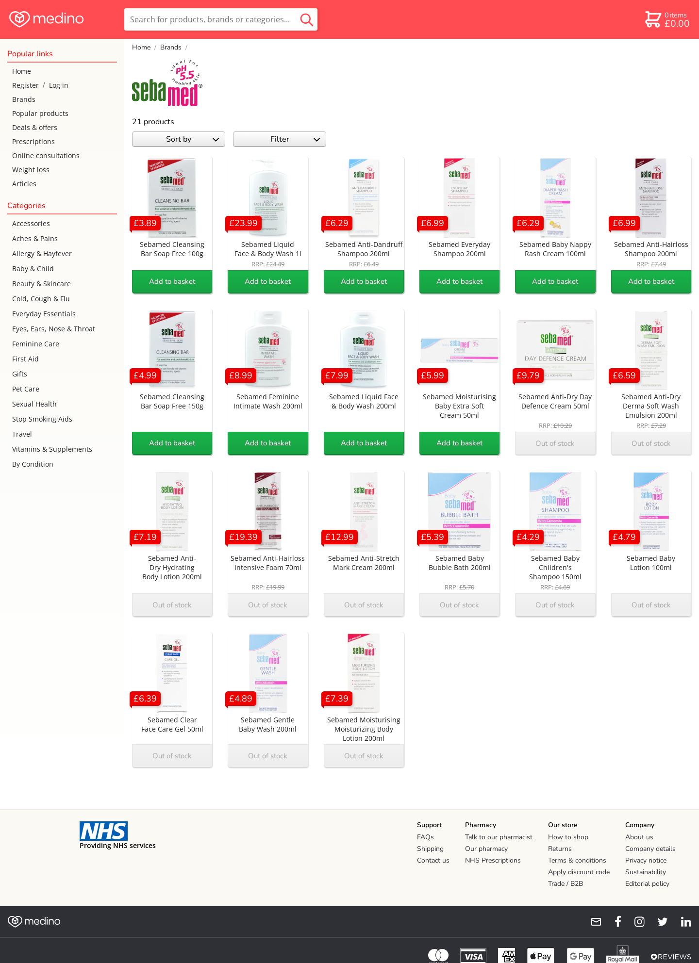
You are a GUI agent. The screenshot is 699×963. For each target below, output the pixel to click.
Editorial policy (647, 883)
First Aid (25, 358)
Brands (23, 99)
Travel (22, 434)
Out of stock (555, 443)
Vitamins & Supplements (52, 449)
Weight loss (31, 169)
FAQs (425, 837)
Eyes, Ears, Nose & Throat (53, 328)
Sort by (192, 139)
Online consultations (46, 155)
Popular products (40, 113)
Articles (24, 183)
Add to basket (172, 281)
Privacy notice (645, 860)
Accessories (31, 223)
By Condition (32, 464)
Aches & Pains (35, 238)
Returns (560, 848)
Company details (650, 848)
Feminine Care (35, 343)
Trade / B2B (565, 883)
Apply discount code (579, 872)
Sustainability (645, 872)
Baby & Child (33, 268)
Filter (295, 139)
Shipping (430, 848)
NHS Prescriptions (493, 860)
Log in (58, 85)
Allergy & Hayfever (42, 253)
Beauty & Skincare (41, 283)
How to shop (568, 837)
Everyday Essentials (44, 313)
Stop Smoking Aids (42, 419)
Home (21, 71)
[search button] (306, 19)
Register (25, 85)
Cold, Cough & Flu (41, 298)
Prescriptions (33, 141)
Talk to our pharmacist (499, 837)
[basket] (666, 19)
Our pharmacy (486, 848)
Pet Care (25, 388)
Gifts (19, 373)
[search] (221, 19)
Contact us (433, 860)
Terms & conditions (577, 860)
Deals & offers (34, 127)
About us (639, 837)
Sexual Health (34, 403)
